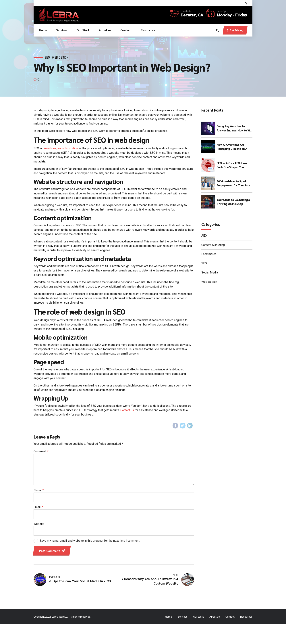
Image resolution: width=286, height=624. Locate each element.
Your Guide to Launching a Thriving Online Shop (233, 202)
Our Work (83, 30)
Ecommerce (209, 254)
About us (105, 30)
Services (61, 30)
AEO (204, 235)
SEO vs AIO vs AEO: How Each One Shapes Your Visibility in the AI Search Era (232, 165)
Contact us (127, 410)
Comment (41, 451)
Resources (148, 30)
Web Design (60, 57)
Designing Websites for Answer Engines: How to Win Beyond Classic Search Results (234, 128)
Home (43, 30)
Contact (126, 30)
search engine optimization (60, 148)
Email (38, 507)
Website (39, 524)
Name (39, 490)
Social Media (209, 272)
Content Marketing (213, 245)
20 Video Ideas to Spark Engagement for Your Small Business (234, 183)
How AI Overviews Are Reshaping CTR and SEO (232, 146)
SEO (47, 57)
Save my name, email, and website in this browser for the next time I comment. (90, 540)
